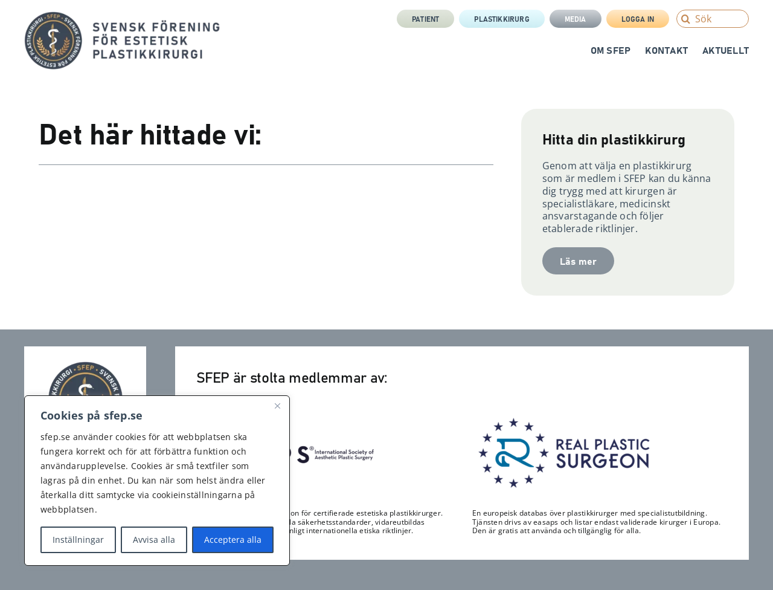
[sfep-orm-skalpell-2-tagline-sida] (122, 16)
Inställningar (78, 539)
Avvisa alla (154, 539)
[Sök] (712, 19)
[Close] (277, 405)
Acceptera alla (232, 539)
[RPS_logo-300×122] (562, 420)
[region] (157, 480)
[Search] (685, 19)
